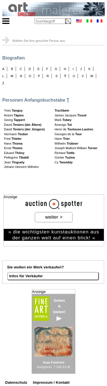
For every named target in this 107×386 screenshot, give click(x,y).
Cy (63, 162)
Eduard (14, 153)
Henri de (73, 129)
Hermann (16, 134)
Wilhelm (66, 143)
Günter (64, 157)
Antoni (14, 115)
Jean (14, 162)
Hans (13, 143)
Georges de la (68, 134)
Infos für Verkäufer (26, 276)
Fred (13, 138)
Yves (13, 110)
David (22, 124)
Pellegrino (16, 157)
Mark (62, 120)
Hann (62, 138)
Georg (14, 120)
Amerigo (63, 124)
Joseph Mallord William (75, 148)
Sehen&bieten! (59, 309)
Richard (64, 153)
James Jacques (70, 115)
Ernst (13, 148)
